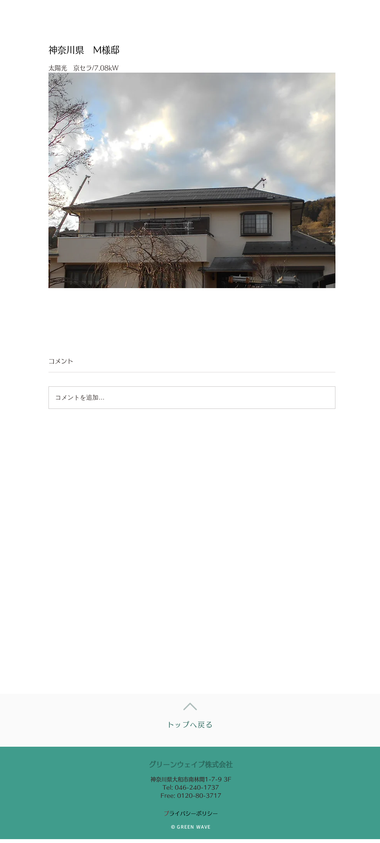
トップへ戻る (190, 724)
